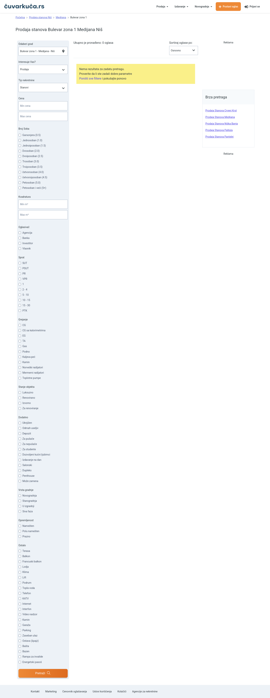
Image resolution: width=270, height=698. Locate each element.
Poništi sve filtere (90, 78)
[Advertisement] (228, 64)
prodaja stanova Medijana (220, 117)
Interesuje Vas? (27, 61)
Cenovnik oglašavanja (74, 691)
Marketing (51, 691)
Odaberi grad (25, 43)
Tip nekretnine (26, 80)
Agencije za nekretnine (144, 691)
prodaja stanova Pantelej (219, 136)
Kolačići (121, 691)
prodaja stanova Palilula (219, 130)
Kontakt (35, 691)
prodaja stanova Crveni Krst (221, 110)
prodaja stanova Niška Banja (221, 123)
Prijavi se (252, 7)
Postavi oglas (228, 6)
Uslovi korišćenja (102, 691)
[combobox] (43, 51)
